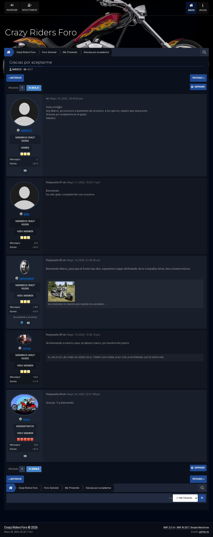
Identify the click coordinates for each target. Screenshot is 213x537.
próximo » (198, 78)
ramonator (26, 279)
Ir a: (170, 498)
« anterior (15, 78)
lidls (27, 214)
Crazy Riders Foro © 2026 (21, 527)
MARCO (17, 69)
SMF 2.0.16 (169, 527)
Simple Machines (199, 527)
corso (26, 349)
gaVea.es (204, 532)
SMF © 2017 (183, 527)
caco (26, 420)
